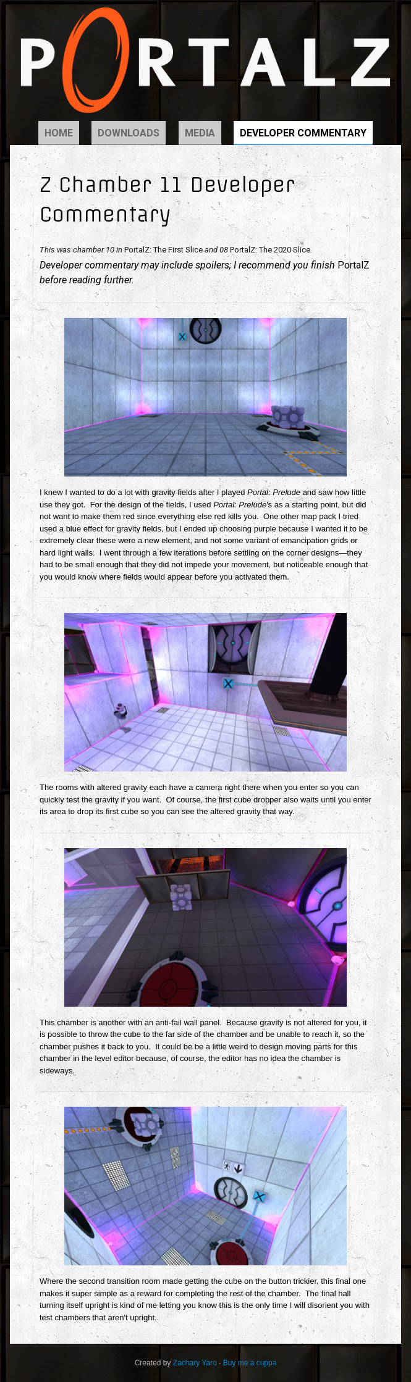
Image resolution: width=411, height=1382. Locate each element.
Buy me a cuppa (250, 1363)
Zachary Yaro (195, 1363)
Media (200, 133)
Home (58, 133)
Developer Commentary (303, 133)
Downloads (128, 133)
